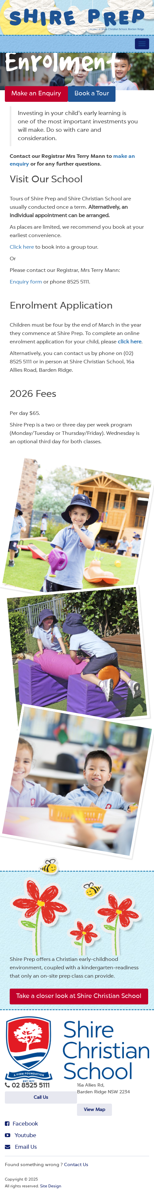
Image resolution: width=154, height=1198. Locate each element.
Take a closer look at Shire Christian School (74, 996)
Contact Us (76, 1164)
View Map (94, 1109)
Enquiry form (26, 282)
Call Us (41, 1099)
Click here (22, 247)
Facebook (21, 1123)
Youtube (20, 1134)
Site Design (50, 1186)
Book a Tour (87, 94)
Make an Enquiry (34, 94)
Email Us (20, 1146)
